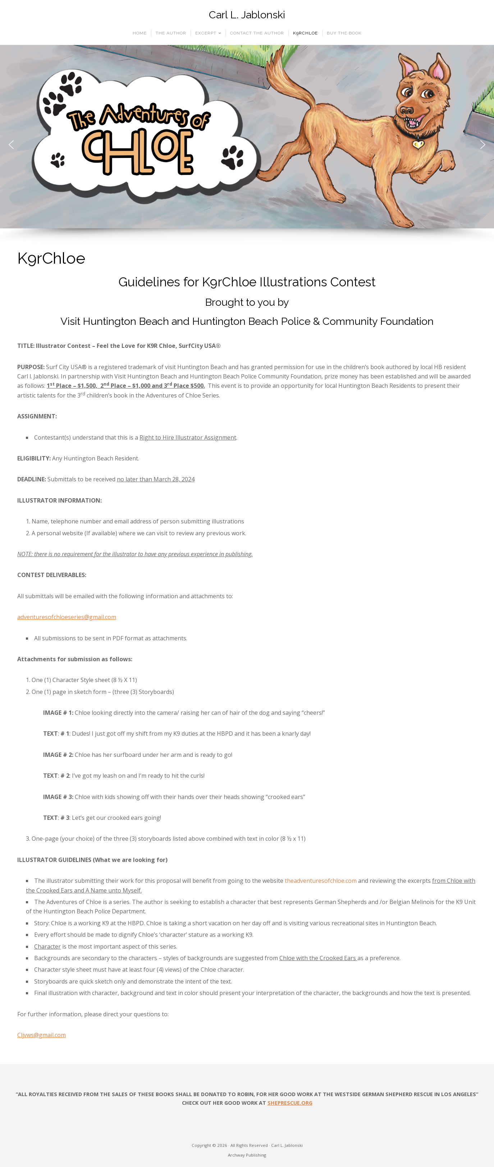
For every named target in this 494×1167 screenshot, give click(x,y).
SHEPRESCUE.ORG (289, 1102)
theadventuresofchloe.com (321, 881)
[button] (11, 144)
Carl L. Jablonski (247, 15)
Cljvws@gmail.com (41, 1035)
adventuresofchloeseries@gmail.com (66, 617)
